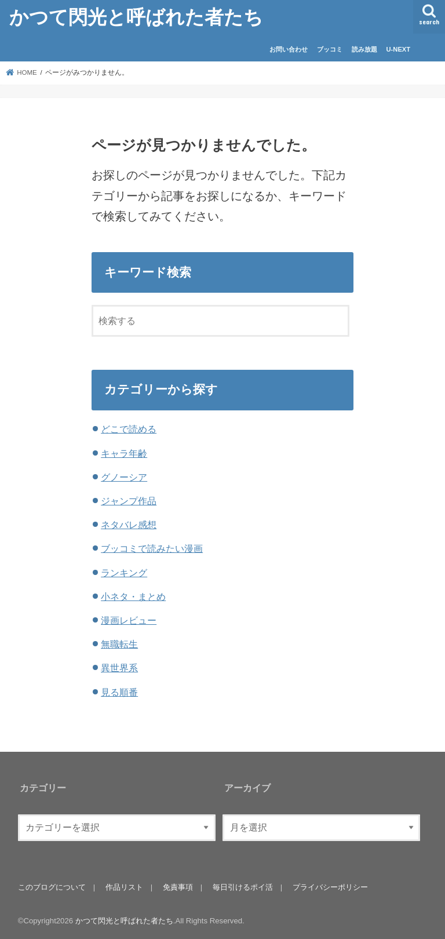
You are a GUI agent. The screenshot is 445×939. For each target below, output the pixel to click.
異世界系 (119, 668)
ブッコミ (329, 49)
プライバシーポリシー (330, 887)
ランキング (124, 572)
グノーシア (124, 477)
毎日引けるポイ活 (243, 887)
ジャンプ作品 (128, 501)
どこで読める (128, 429)
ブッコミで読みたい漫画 (152, 548)
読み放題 (364, 49)
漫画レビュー (128, 620)
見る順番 (119, 692)
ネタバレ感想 (128, 524)
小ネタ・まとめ (133, 596)
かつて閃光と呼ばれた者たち (136, 16)
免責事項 (178, 887)
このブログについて (52, 887)
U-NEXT (398, 49)
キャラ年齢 (124, 453)
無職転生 (119, 644)
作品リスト (124, 887)
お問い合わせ (288, 49)
